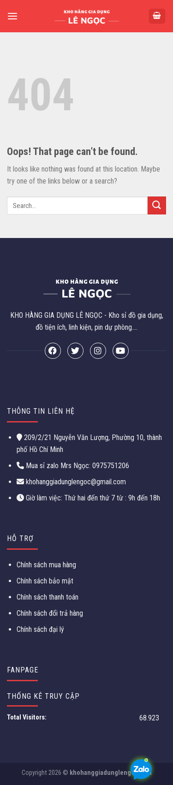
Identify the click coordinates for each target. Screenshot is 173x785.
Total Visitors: (27, 717)
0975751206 (109, 465)
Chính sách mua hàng (46, 564)
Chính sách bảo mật (45, 581)
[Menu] (12, 16)
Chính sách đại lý (40, 629)
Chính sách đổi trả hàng (50, 613)
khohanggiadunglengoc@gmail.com (76, 481)
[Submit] (157, 205)
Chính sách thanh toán (47, 597)
